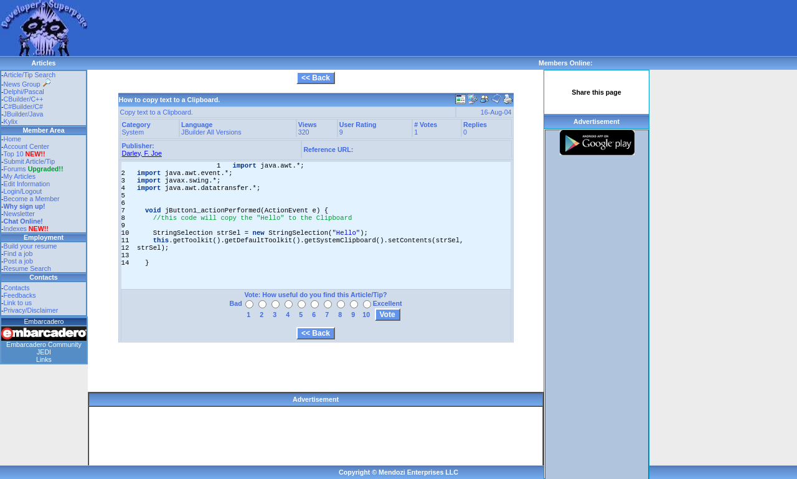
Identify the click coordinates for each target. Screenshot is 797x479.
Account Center (26, 146)
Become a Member (32, 198)
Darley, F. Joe (142, 153)
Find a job (18, 253)
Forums (34, 169)
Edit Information (27, 183)
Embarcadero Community (44, 344)
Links (44, 359)
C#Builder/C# (23, 106)
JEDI (44, 352)
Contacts (17, 288)
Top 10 (14, 154)
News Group (27, 84)
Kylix (11, 121)
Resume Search (27, 268)
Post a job (18, 261)
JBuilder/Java (24, 114)
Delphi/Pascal (24, 91)
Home (12, 139)
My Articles (20, 176)
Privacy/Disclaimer (31, 310)
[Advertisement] (313, 28)
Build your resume (30, 246)
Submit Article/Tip (29, 161)
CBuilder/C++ (24, 99)
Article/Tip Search (30, 74)
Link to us (18, 302)
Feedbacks (20, 295)
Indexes (15, 228)
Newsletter (19, 213)
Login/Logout (23, 191)
